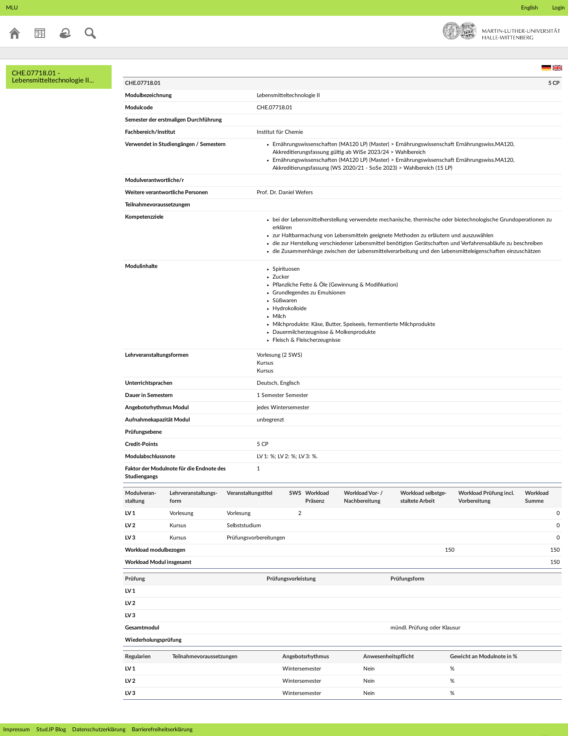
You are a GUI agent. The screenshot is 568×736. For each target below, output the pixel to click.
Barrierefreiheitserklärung (162, 729)
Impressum (16, 729)
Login (558, 8)
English (529, 8)
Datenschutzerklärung (98, 729)
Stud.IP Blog (51, 729)
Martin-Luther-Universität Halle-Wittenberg (501, 31)
